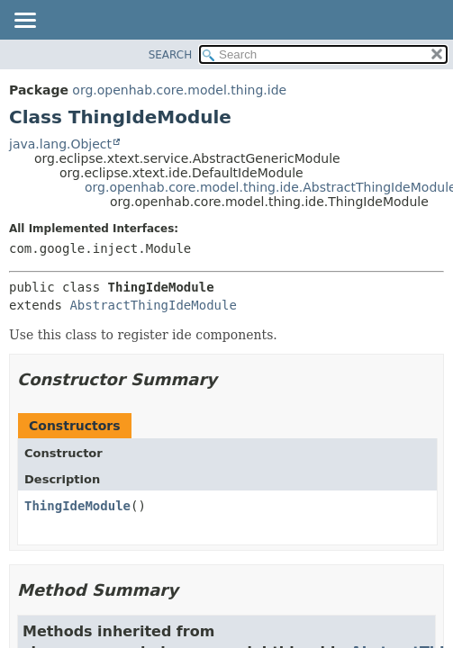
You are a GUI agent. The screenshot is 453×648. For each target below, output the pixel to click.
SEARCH (171, 55)
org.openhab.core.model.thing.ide (179, 90)
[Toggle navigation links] (24, 21)
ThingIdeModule (77, 506)
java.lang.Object (60, 144)
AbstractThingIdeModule (152, 305)
